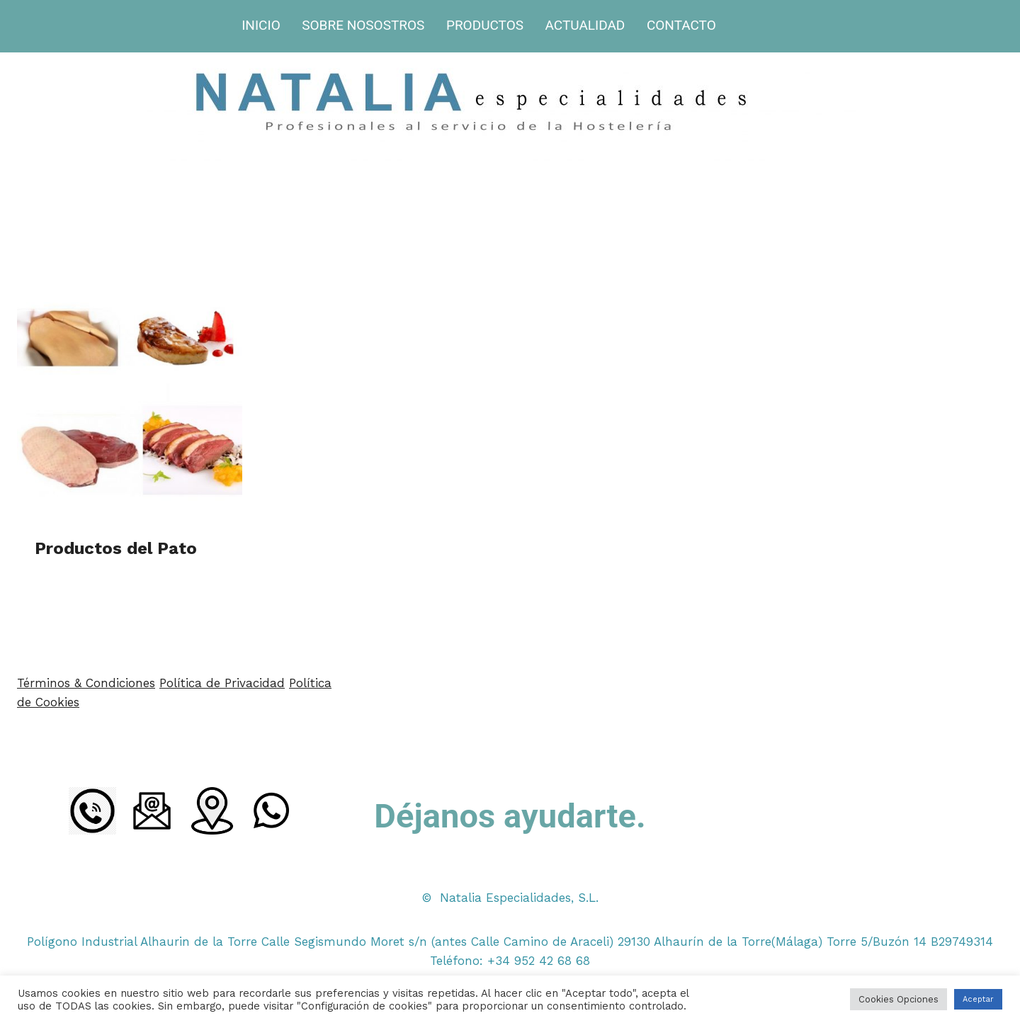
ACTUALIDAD (585, 25)
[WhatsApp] (271, 810)
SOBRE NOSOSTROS (363, 25)
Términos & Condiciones (86, 683)
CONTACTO (681, 25)
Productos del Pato (116, 548)
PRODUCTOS (484, 25)
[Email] (152, 810)
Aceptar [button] (978, 999)
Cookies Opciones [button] (898, 999)
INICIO (261, 25)
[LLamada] (93, 810)
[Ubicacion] (212, 810)
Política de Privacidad (222, 683)
